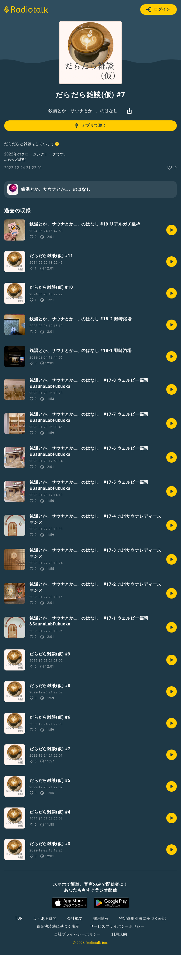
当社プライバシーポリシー (77, 934)
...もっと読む (15, 159)
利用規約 (119, 934)
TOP (19, 918)
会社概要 (75, 918)
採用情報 (101, 918)
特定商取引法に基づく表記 (142, 918)
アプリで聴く (90, 126)
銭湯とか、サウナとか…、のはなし (83, 110)
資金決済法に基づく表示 (58, 926)
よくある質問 (45, 918)
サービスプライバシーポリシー (117, 926)
